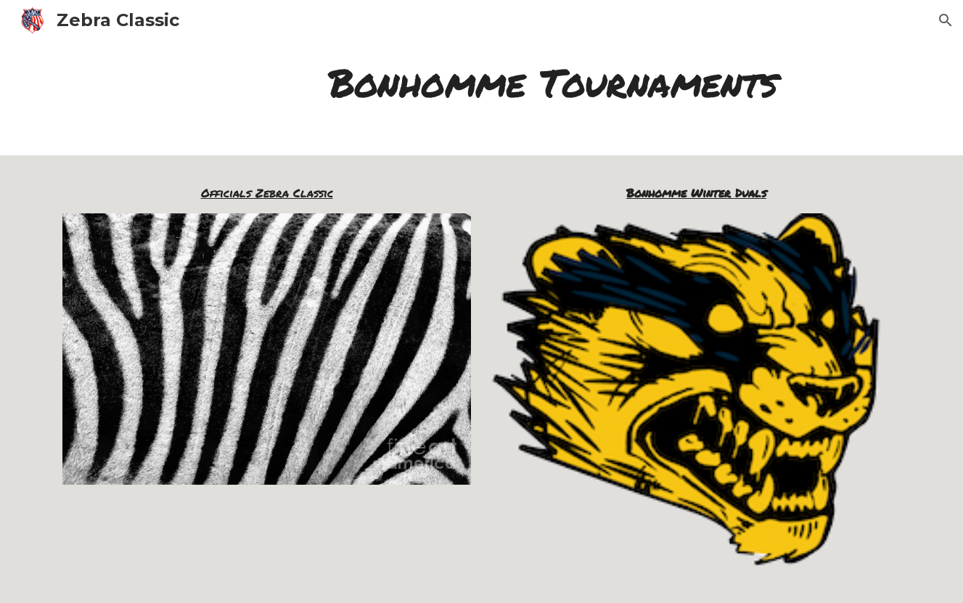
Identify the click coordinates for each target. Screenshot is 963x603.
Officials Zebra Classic (267, 192)
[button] (945, 20)
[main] (553, 82)
